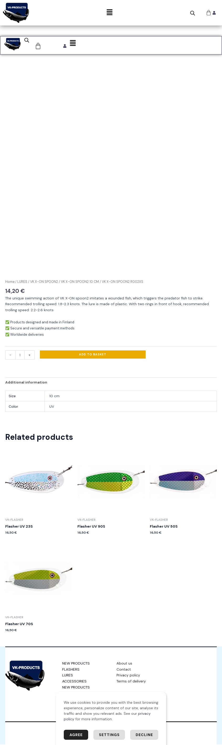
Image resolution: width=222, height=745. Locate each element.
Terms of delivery (131, 681)
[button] (109, 12)
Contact (124, 669)
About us (124, 663)
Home (9, 282)
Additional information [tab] (26, 382)
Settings (109, 734)
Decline (144, 734)
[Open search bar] (192, 13)
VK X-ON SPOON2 (44, 282)
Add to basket (92, 355)
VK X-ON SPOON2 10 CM (80, 282)
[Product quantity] (20, 355)
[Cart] (38, 46)
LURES (22, 282)
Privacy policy (128, 675)
